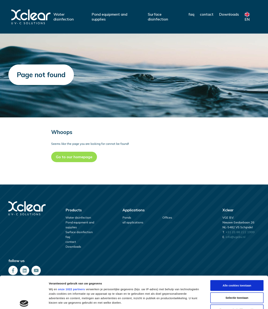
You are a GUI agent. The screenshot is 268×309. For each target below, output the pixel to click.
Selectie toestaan (237, 264)
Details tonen (201, 301)
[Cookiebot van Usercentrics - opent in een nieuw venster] (24, 302)
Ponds (126, 217)
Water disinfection (63, 16)
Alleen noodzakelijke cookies (237, 276)
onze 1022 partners (71, 256)
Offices (167, 217)
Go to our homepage (74, 156)
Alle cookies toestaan (237, 252)
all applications (132, 222)
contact (206, 14)
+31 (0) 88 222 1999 (240, 232)
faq (191, 14)
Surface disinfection (158, 16)
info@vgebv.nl (235, 237)
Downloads (229, 14)
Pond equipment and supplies (109, 16)
